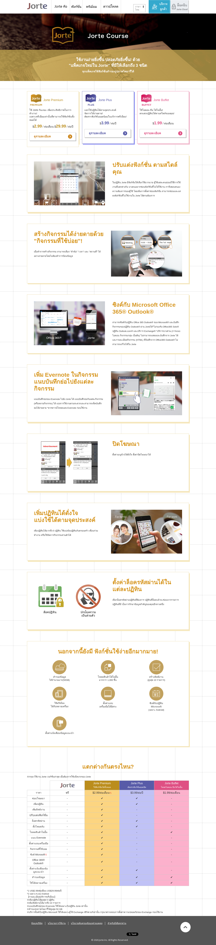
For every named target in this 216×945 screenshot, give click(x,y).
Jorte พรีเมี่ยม (92, 6)
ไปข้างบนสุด (185, 927)
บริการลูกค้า (159, 6)
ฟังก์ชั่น (76, 6)
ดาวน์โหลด (111, 6)
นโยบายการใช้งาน (57, 923)
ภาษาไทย (138, 8)
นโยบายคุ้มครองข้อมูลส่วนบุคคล (86, 923)
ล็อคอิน (179, 6)
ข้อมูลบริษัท (37, 923)
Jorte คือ (60, 6)
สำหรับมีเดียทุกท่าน (117, 923)
